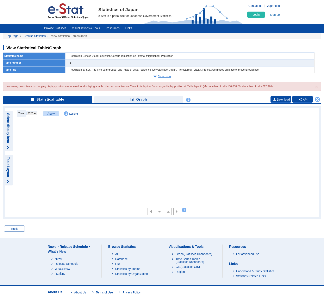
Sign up (275, 14)
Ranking (60, 273)
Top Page (12, 36)
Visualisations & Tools (86, 28)
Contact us (255, 5)
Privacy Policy (132, 292)
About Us (80, 292)
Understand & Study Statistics (255, 271)
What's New (62, 268)
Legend (71, 113)
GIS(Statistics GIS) (188, 266)
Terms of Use (104, 292)
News (58, 258)
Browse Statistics (55, 28)
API (303, 99)
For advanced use (247, 254)
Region (180, 271)
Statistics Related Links (251, 276)
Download (281, 99)
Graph (138, 99)
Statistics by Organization (131, 273)
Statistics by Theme (128, 268)
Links (128, 28)
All (117, 254)
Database (121, 259)
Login (256, 14)
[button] (316, 87)
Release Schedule (66, 263)
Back (14, 228)
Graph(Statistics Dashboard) (194, 254)
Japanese (273, 5)
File (117, 263)
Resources (113, 28)
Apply (51, 113)
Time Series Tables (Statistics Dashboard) (190, 260)
